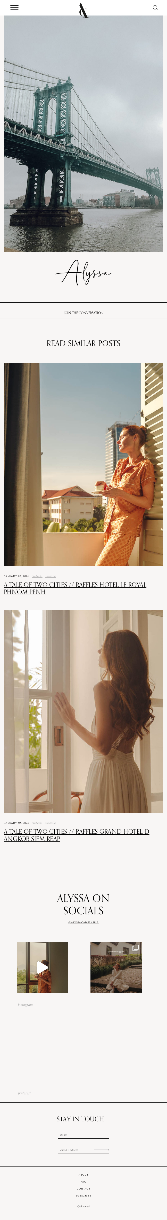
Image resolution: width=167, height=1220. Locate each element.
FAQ (84, 1181)
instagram (25, 1004)
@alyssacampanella (83, 922)
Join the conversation (84, 313)
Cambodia (37, 576)
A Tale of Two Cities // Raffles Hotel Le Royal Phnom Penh (75, 588)
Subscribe (83, 1195)
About (84, 1174)
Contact (83, 1188)
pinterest (24, 1093)
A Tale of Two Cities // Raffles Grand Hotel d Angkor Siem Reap (76, 835)
